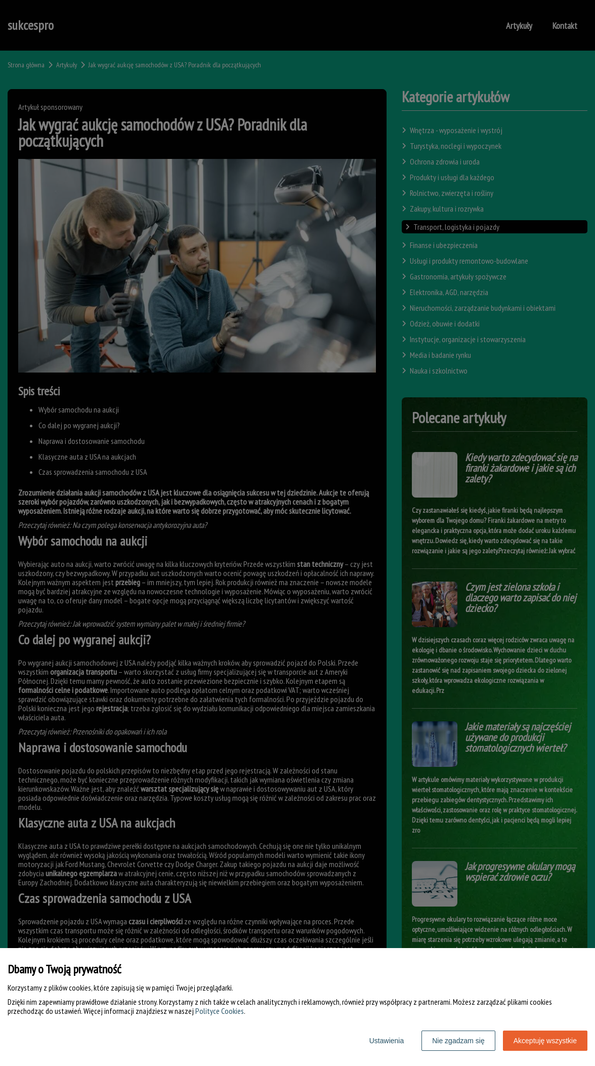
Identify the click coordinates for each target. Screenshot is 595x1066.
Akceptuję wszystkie (545, 1041)
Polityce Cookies (219, 1011)
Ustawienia (386, 1041)
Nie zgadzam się (458, 1041)
